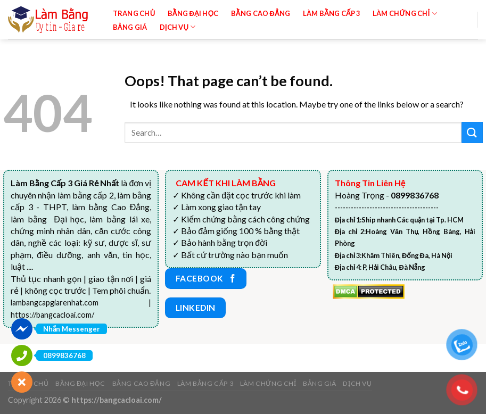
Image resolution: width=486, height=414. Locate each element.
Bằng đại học (193, 13)
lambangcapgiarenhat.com (54, 302)
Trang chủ (134, 13)
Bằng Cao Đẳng (261, 13)
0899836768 (64, 355)
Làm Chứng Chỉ (405, 14)
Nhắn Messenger (71, 329)
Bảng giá (130, 27)
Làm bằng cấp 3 (331, 13)
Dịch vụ (178, 27)
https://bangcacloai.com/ (52, 314)
